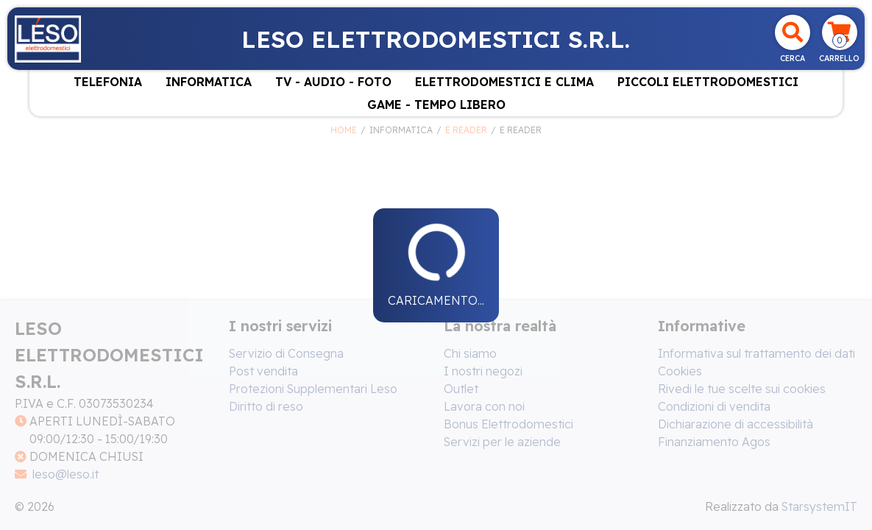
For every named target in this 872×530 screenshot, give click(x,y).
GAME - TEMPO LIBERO (436, 104)
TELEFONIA (108, 81)
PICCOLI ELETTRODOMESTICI (707, 81)
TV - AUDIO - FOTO (333, 81)
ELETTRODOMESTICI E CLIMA (504, 81)
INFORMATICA (209, 81)
